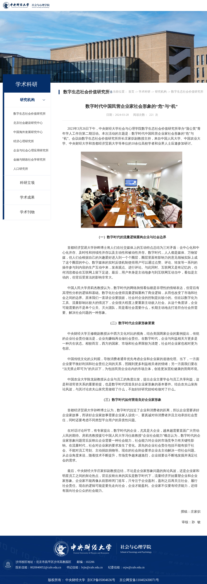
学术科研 (144, 91)
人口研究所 (20, 168)
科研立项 (27, 183)
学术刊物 (27, 212)
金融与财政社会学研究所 (29, 159)
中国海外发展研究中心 (28, 132)
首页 (131, 91)
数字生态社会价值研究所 (29, 113)
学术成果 (27, 197)
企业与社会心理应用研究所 (31, 150)
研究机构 (27, 100)
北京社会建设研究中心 (28, 122)
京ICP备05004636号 (101, 580)
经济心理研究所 (23, 141)
